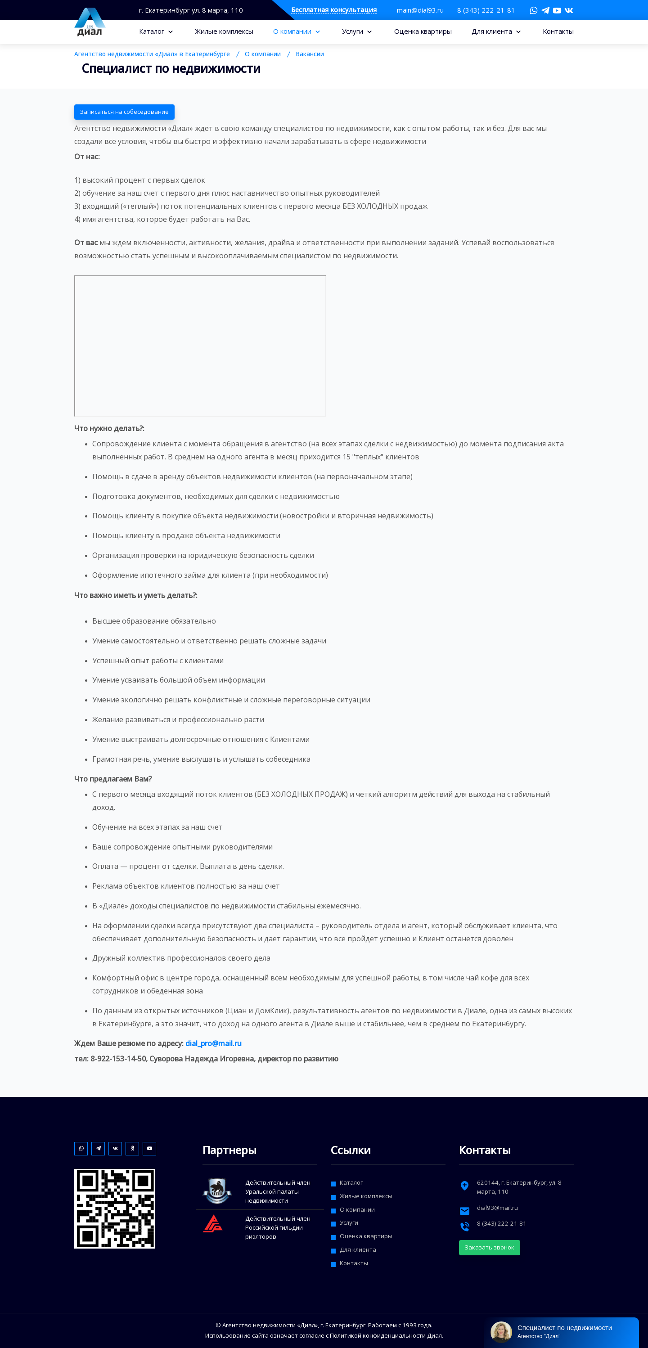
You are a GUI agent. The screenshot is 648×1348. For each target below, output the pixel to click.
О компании (293, 31)
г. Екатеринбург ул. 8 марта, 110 (191, 10)
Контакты (558, 31)
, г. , (519, 1186)
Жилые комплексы (224, 31)
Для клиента (493, 31)
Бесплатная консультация (334, 10)
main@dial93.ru (420, 9)
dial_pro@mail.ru (213, 1043)
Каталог (152, 31)
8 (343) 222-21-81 (486, 9)
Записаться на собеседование (124, 112)
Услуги (353, 31)
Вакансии (310, 54)
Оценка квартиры (423, 31)
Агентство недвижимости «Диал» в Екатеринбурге (152, 54)
